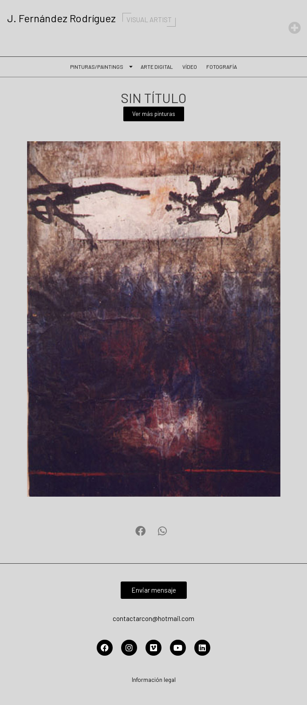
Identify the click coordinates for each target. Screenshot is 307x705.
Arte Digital (157, 66)
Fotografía (221, 66)
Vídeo (189, 66)
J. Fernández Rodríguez (93, 18)
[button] (140, 531)
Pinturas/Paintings (99, 65)
